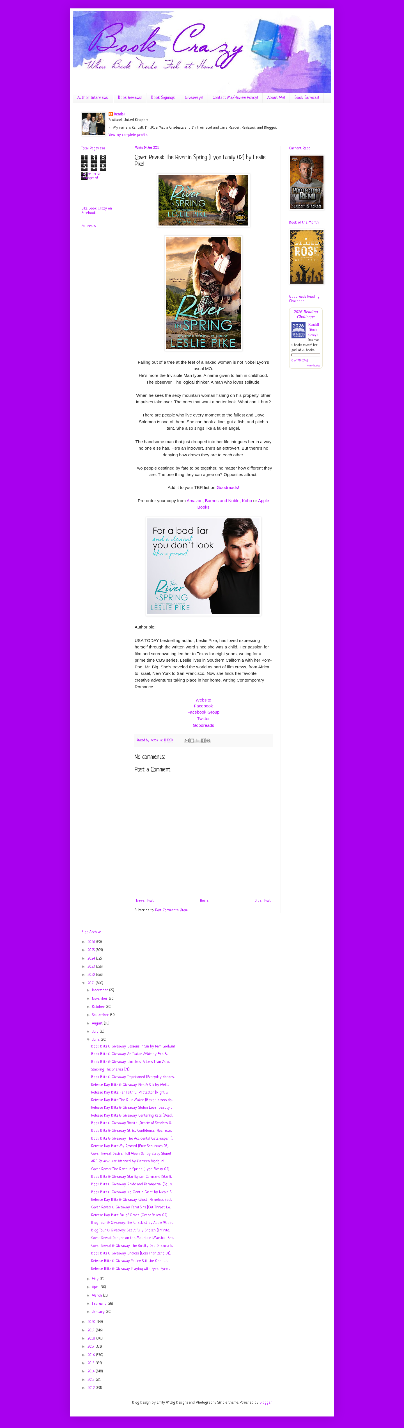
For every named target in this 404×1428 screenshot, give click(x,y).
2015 (91, 1363)
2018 (92, 1338)
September (101, 1015)
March (97, 1295)
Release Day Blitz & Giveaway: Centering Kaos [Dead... (132, 1115)
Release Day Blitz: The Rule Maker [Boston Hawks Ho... (132, 1100)
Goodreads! (228, 487)
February (99, 1304)
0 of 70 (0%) (299, 360)
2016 (92, 1355)
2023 (92, 967)
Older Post (262, 901)
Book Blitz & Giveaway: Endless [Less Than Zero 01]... (131, 1253)
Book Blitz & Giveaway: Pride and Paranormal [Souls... (132, 1184)
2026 (92, 942)
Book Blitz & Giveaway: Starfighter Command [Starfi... (131, 1177)
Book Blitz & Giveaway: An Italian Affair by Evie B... (129, 1054)
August (98, 1023)
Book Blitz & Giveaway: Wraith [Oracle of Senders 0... (131, 1123)
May (96, 1279)
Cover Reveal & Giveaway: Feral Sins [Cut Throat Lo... (131, 1207)
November (100, 999)
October (99, 1007)
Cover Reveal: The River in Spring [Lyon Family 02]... (130, 1169)
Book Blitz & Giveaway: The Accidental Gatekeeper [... (132, 1139)
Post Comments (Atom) (172, 910)
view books (313, 365)
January (99, 1312)
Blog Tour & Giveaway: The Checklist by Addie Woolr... (132, 1223)
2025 (92, 950)
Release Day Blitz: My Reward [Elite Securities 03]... (130, 1146)
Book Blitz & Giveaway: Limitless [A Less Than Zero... (130, 1062)
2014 (92, 1371)
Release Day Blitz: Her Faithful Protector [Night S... (129, 1092)
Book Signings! (163, 97)
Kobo (247, 500)
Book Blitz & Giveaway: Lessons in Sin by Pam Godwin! (133, 1046)
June (96, 1040)
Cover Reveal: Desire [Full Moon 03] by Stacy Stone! (131, 1154)
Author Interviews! (93, 97)
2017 (91, 1347)
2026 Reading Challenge (306, 314)
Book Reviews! (130, 97)
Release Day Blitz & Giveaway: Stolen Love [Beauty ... (131, 1108)
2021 (92, 983)
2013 (92, 1380)
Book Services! (307, 97)
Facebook (203, 705)
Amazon (194, 500)
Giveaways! (194, 97)
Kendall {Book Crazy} (313, 330)
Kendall (119, 114)
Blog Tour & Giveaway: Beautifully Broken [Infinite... (130, 1230)
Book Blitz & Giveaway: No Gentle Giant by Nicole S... (131, 1192)
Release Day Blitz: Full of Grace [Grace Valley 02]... (129, 1215)
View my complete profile (128, 135)
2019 (92, 1330)
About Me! (276, 97)
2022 (92, 975)
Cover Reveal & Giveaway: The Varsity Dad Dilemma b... (132, 1246)
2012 (92, 1388)
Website (203, 700)
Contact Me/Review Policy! (235, 97)
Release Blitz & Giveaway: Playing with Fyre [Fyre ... (130, 1269)
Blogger (266, 1402)
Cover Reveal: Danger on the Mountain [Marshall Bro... (132, 1238)
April (96, 1287)
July (96, 1032)
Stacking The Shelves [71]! (110, 1069)
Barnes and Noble (222, 500)
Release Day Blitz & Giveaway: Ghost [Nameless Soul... (131, 1200)
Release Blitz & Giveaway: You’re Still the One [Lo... (129, 1261)
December (100, 990)
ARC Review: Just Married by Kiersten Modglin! (127, 1161)
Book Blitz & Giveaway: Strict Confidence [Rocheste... (131, 1131)
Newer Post (145, 901)
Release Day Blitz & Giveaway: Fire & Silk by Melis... (130, 1085)
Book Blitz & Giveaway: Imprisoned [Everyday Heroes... (133, 1077)
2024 (92, 958)
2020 (92, 1322)
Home (204, 901)
